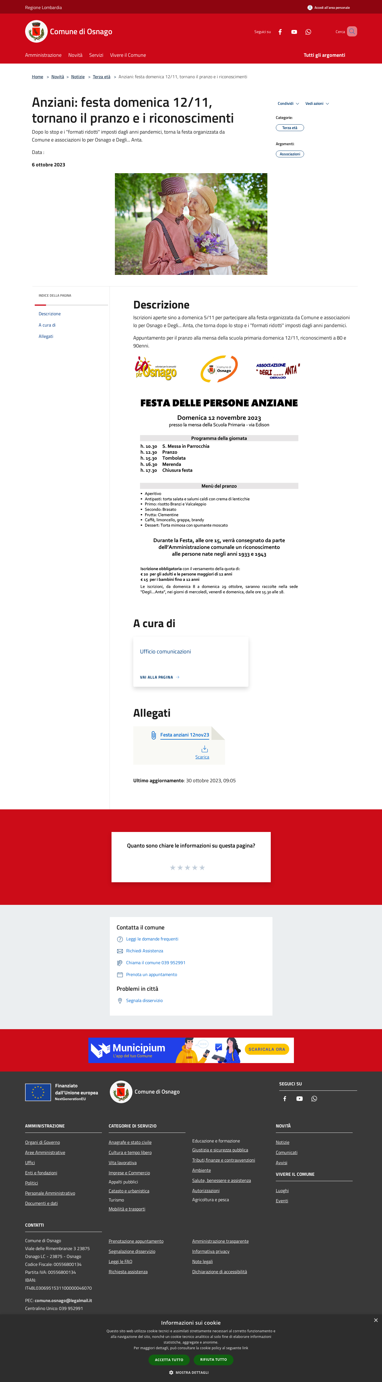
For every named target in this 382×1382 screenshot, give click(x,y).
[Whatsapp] (300, 31)
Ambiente (201, 1170)
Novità (57, 76)
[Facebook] (272, 31)
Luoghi (282, 1190)
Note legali (202, 1261)
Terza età (101, 76)
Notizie (78, 76)
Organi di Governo (42, 1142)
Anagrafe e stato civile (130, 1142)
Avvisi (281, 1162)
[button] (191, 1372)
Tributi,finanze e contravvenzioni (223, 1160)
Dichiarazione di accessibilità (219, 1271)
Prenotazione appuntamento (136, 1241)
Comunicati (287, 1152)
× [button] (376, 1320)
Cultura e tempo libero (130, 1152)
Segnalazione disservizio (132, 1251)
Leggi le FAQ (120, 1261)
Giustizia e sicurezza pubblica (220, 1149)
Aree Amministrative (45, 1152)
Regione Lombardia (43, 7)
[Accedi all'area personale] (328, 7)
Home (37, 76)
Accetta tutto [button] (169, 1359)
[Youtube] (286, 31)
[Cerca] (350, 31)
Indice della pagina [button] (55, 295)
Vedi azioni (318, 103)
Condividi (289, 103)
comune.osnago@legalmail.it (63, 1300)
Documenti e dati (41, 1203)
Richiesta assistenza (128, 1271)
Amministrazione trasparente (220, 1241)
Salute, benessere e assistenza (221, 1180)
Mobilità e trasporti (127, 1208)
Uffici (30, 1162)
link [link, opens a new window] (245, 1348)
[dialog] (191, 1348)
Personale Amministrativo (50, 1193)
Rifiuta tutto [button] (213, 1359)
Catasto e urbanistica (129, 1190)
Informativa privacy (211, 1251)
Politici (31, 1182)
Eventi (282, 1200)
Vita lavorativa (123, 1162)
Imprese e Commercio (129, 1172)
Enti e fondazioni (41, 1172)
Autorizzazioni (206, 1190)
